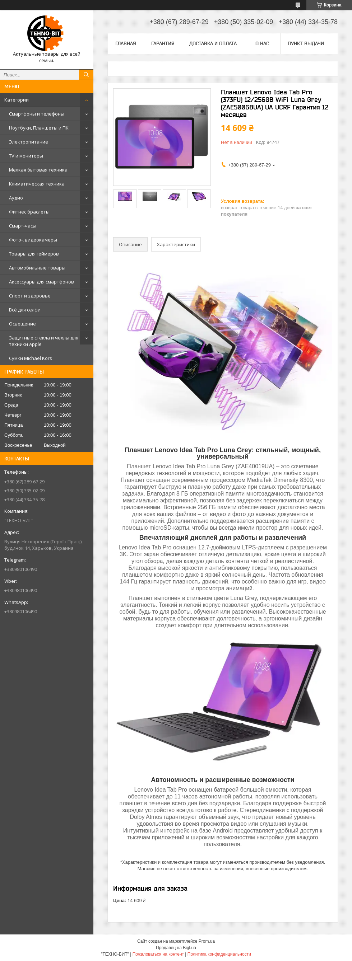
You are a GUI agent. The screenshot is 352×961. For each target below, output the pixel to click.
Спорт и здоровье (30, 295)
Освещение (22, 323)
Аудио (16, 197)
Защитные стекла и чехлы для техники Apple (43, 340)
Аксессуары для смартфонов (41, 281)
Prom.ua (207, 941)
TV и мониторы (26, 156)
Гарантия (163, 43)
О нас (262, 43)
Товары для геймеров (34, 253)
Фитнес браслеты (29, 211)
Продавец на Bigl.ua (176, 947)
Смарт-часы (22, 225)
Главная (125, 43)
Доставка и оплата (213, 43)
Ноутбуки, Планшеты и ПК (39, 128)
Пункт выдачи (306, 43)
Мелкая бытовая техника (38, 170)
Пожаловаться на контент (158, 954)
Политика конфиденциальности (219, 954)
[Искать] (86, 74)
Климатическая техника (37, 184)
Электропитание (28, 142)
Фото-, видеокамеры (33, 239)
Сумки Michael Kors (30, 358)
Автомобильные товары (37, 267)
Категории (16, 100)
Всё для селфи (25, 309)
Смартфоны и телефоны (36, 114)
